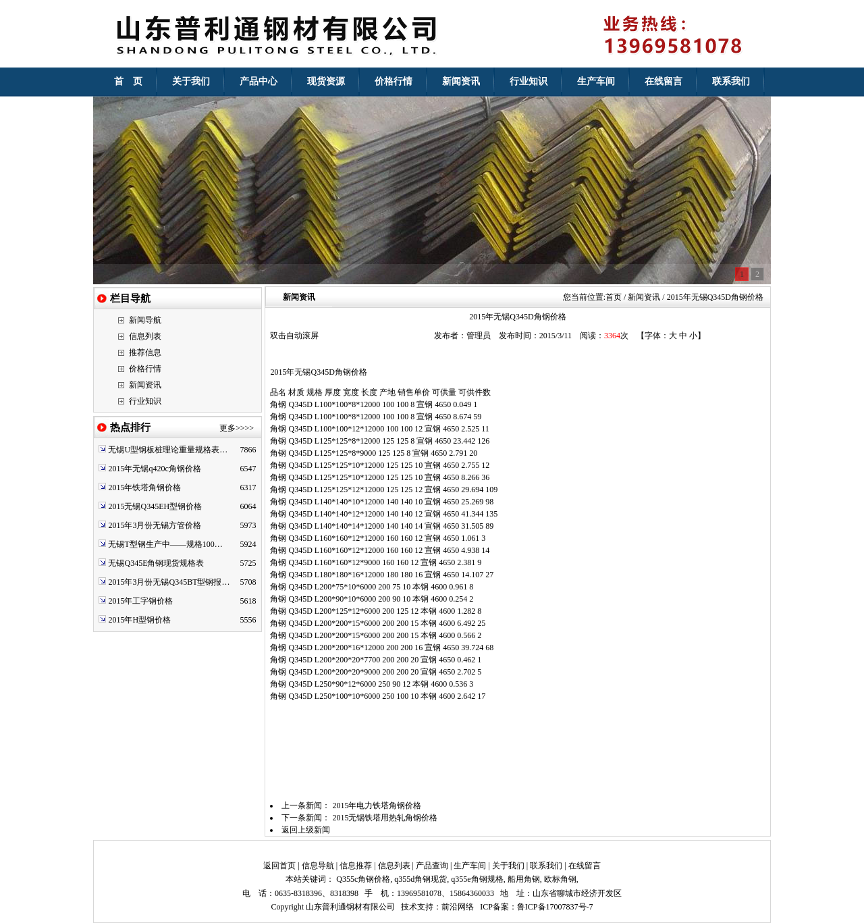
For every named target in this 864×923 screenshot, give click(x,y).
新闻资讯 (145, 385)
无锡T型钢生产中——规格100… (165, 544)
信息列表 (145, 336)
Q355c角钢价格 (363, 879)
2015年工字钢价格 (140, 601)
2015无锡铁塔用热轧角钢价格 (384, 817)
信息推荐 (356, 865)
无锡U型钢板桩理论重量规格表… (167, 449)
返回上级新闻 (305, 830)
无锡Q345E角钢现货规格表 (156, 563)
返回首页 (279, 865)
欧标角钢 (560, 879)
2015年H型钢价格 (139, 620)
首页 (613, 297)
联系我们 (546, 865)
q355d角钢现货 (420, 879)
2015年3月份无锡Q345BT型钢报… (169, 582)
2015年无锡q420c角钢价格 (154, 468)
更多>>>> (236, 428)
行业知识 (145, 401)
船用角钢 (524, 879)
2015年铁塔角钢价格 (144, 487)
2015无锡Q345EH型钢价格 (155, 506)
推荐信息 (145, 352)
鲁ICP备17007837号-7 (555, 907)
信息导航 (318, 865)
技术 (409, 907)
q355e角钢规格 (477, 879)
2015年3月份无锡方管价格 (154, 525)
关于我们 (508, 865)
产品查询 (432, 865)
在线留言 (584, 865)
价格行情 (145, 368)
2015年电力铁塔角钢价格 (376, 805)
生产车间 (470, 865)
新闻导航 (145, 320)
